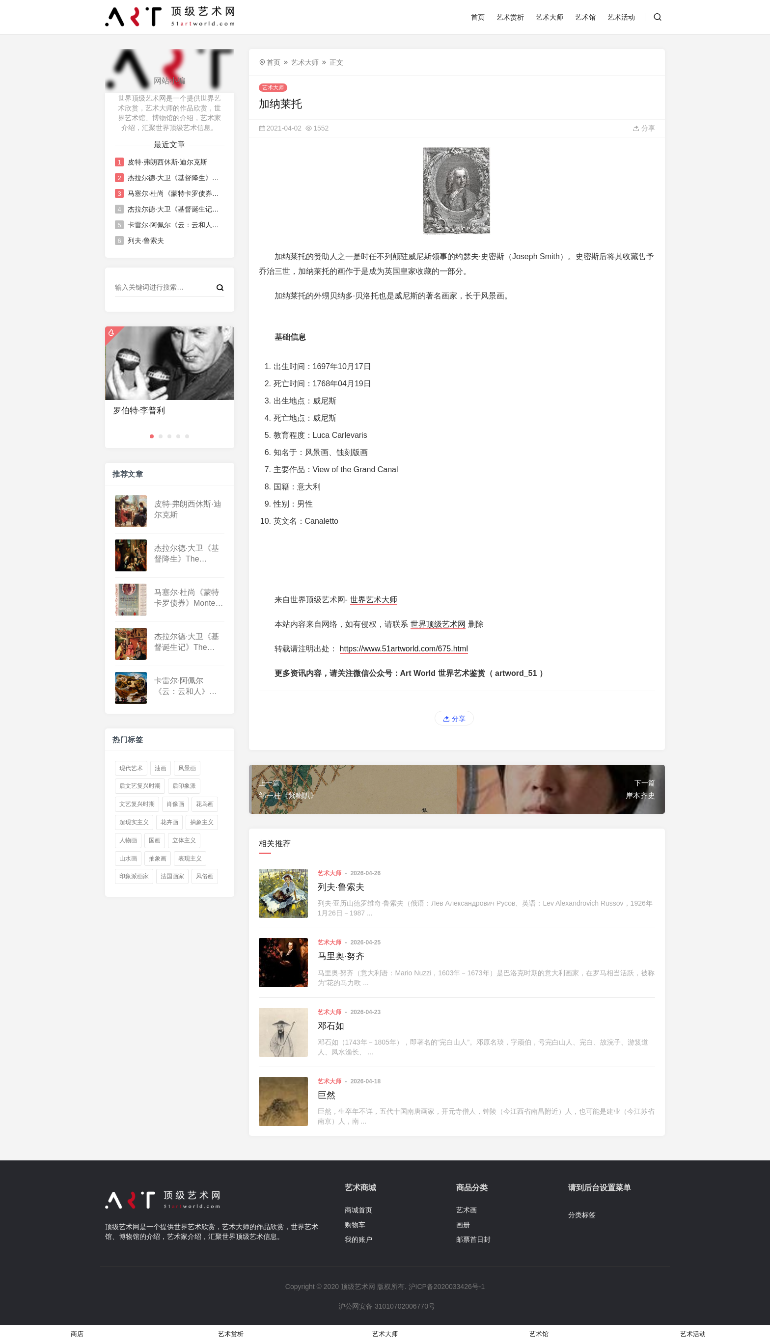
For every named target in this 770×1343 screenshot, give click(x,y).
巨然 (326, 1095)
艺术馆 (585, 17)
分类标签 (582, 1215)
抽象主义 (202, 822)
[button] (152, 436)
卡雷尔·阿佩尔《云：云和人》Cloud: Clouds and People (175, 225)
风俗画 (205, 876)
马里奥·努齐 (341, 956)
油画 (160, 768)
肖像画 (175, 804)
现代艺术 (131, 768)
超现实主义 (134, 822)
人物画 (128, 840)
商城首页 (358, 1210)
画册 (463, 1225)
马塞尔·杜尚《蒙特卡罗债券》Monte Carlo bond (175, 193)
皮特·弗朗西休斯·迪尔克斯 (167, 162)
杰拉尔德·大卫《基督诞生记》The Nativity (175, 209)
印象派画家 (134, 876)
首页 (478, 17)
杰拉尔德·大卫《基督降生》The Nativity (175, 178)
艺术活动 (621, 17)
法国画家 (172, 876)
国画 (155, 840)
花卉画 (169, 822)
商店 (77, 1334)
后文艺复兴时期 (140, 785)
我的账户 (358, 1239)
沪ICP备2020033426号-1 (447, 1286)
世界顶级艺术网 (438, 624)
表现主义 (190, 858)
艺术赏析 (510, 17)
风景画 (187, 768)
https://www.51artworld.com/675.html (404, 649)
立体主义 (184, 840)
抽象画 (157, 858)
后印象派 (184, 785)
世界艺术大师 (373, 599)
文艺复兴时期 (137, 804)
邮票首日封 (473, 1239)
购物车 (355, 1225)
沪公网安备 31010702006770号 (386, 1306)
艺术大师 (549, 17)
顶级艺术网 (358, 1286)
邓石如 (331, 1026)
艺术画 (466, 1210)
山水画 (128, 858)
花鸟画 (205, 804)
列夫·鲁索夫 (146, 240)
